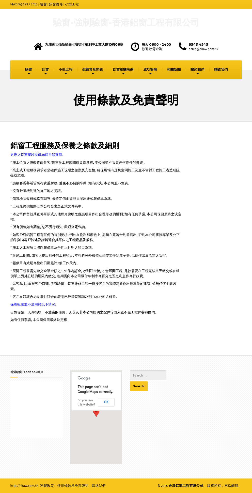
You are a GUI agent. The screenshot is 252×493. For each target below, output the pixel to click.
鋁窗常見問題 (92, 69)
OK (106, 402)
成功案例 (150, 69)
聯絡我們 (221, 69)
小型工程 (65, 69)
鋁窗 (45, 69)
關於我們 (197, 69)
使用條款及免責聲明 (72, 485)
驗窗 (28, 69)
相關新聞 (174, 69)
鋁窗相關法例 (123, 69)
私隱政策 (47, 485)
